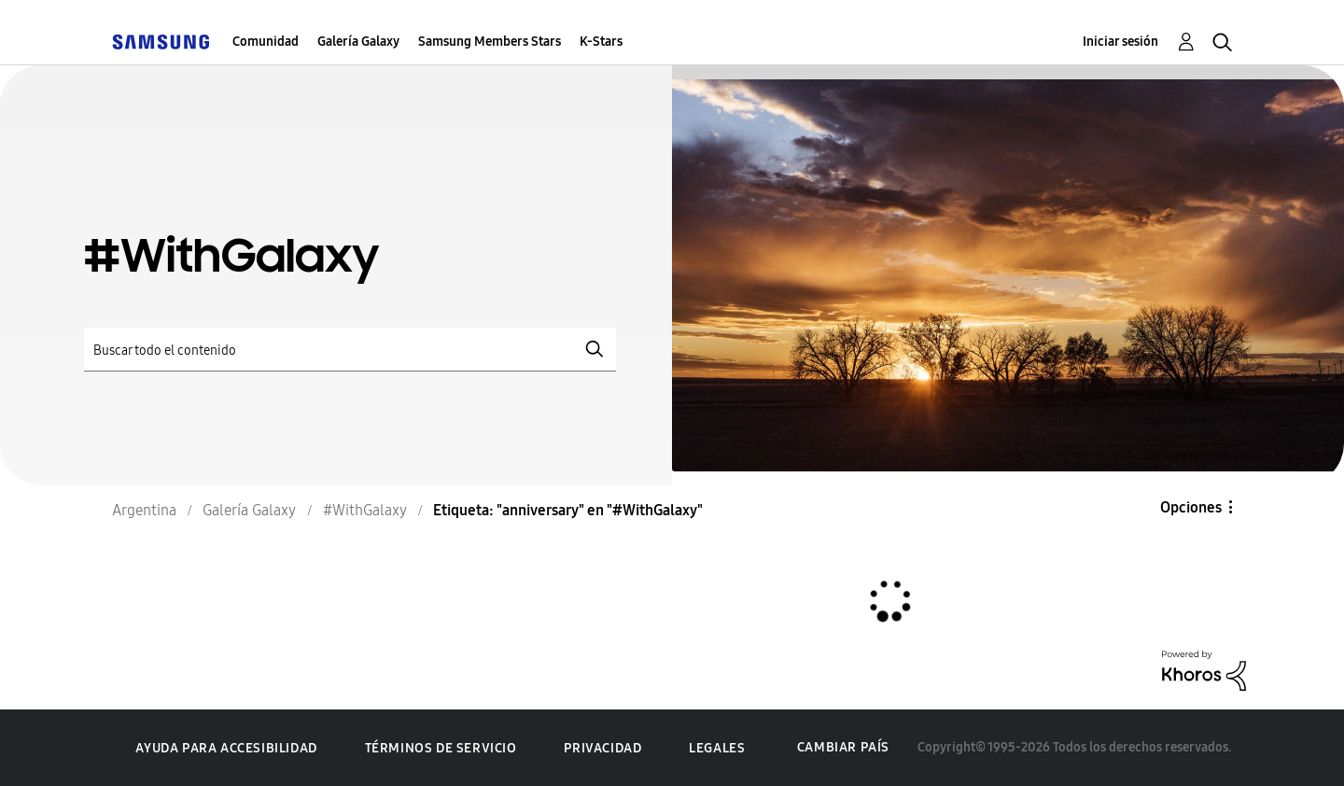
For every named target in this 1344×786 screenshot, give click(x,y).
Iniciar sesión (1120, 41)
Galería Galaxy (358, 41)
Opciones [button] (1191, 507)
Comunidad (265, 41)
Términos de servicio (441, 748)
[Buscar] (350, 350)
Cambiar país (843, 747)
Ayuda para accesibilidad (225, 748)
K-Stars (601, 41)
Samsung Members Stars (489, 41)
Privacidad (602, 748)
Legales (717, 748)
